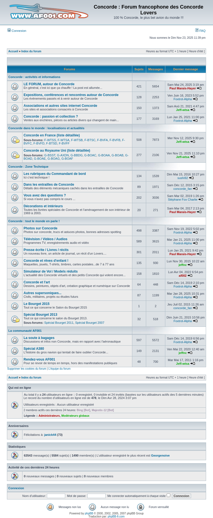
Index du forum (31, 51)
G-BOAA (104, 155)
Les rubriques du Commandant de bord (55, 174)
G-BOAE (40, 158)
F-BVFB (115, 140)
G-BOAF (67, 158)
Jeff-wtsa (182, 110)
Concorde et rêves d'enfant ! (46, 261)
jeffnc (183, 264)
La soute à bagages (39, 338)
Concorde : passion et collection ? (51, 116)
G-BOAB (117, 155)
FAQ (200, 30)
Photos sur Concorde (40, 228)
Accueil (13, 51)
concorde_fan (182, 188)
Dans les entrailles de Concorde (49, 185)
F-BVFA (102, 140)
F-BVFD (38, 143)
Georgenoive (160, 455)
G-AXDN (63, 155)
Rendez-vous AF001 (39, 359)
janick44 (50, 434)
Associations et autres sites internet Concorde (60, 106)
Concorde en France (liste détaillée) (52, 135)
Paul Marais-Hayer (182, 88)
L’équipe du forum (60, 368)
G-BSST (49, 155)
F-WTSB (77, 140)
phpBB (89, 513)
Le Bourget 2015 (36, 304)
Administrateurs (49, 415)
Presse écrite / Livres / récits (46, 250)
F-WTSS (50, 140)
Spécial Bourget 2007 (89, 322)
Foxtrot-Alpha (183, 99)
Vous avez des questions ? (45, 195)
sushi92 (183, 178)
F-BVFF (64, 143)
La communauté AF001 (25, 330)
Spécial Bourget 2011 (58, 322)
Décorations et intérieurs (43, 206)
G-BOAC (90, 155)
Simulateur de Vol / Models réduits (51, 271)
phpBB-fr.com (116, 516)
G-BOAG (53, 158)
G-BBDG (76, 155)
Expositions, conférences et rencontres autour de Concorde (71, 95)
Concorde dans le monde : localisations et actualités (46, 128)
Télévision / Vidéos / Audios (45, 239)
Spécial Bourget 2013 (40, 315)
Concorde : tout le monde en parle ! (34, 221)
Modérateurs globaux (75, 415)
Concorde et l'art (37, 282)
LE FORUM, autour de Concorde (49, 84)
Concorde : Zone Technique (28, 166)
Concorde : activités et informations (34, 77)
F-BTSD (51, 143)
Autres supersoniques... (43, 293)
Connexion (16, 30)
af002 (183, 275)
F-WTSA (63, 140)
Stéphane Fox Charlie (182, 199)
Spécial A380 (34, 349)
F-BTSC (89, 140)
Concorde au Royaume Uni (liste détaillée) (57, 150)
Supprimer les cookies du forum (26, 368)
